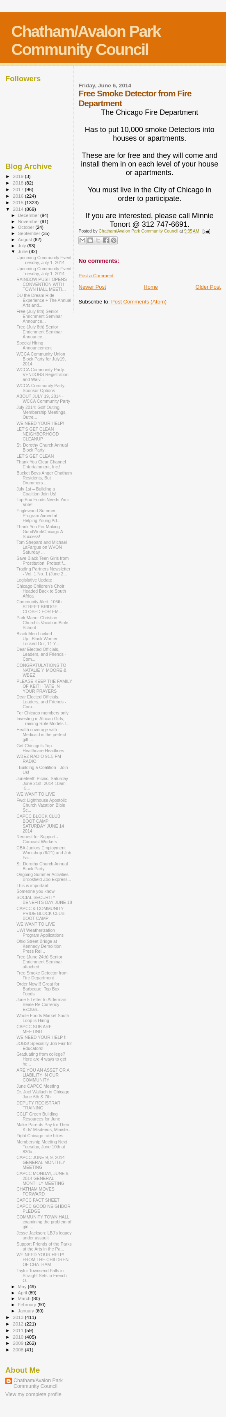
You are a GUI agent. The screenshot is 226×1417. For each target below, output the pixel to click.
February (28, 1304)
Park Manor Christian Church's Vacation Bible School (42, 622)
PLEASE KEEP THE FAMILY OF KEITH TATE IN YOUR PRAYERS (44, 686)
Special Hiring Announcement (34, 345)
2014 (19, 209)
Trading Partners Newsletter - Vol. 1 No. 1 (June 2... (43, 571)
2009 (19, 1343)
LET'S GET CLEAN (35, 456)
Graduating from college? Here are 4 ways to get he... (41, 1059)
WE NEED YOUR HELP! (40, 423)
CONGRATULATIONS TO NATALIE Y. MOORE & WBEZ (41, 670)
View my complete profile (33, 1394)
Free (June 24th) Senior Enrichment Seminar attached (39, 961)
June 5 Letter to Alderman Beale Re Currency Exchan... (41, 1004)
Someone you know (35, 891)
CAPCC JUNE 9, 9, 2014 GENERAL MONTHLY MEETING (40, 1162)
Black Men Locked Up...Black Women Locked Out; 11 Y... (37, 638)
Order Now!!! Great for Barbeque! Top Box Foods (37, 988)
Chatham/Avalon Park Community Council (86, 40)
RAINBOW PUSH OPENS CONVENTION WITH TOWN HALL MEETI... (41, 284)
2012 (19, 1323)
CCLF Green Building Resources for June (38, 1116)
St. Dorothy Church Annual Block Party (42, 447)
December (29, 215)
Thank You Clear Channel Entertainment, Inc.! (41, 464)
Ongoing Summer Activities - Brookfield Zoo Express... (43, 877)
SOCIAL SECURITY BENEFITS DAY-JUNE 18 (44, 900)
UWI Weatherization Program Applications (40, 933)
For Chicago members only (42, 712)
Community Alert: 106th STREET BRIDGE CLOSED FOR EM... (39, 606)
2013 (19, 1317)
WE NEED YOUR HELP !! (41, 1037)
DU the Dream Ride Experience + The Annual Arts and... (43, 300)
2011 (19, 1330)
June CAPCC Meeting (37, 1086)
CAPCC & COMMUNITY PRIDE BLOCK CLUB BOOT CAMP (40, 913)
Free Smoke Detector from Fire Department (42, 975)
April (23, 1292)
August (26, 239)
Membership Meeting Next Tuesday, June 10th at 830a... (41, 1146)
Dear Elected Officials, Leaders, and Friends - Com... (41, 654)
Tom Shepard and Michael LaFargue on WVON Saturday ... (41, 547)
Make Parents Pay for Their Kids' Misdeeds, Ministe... (43, 1127)
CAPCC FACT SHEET (37, 1200)
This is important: (33, 885)
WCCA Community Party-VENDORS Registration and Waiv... (42, 374)
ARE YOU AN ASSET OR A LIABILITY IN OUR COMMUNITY (42, 1075)
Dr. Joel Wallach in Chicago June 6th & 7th (42, 1094)
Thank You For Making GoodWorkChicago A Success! (39, 531)
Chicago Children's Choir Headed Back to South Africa (41, 591)
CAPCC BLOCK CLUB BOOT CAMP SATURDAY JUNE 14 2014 (40, 823)
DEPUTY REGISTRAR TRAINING (38, 1105)
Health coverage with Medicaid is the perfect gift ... (41, 734)
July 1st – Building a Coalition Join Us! (36, 491)
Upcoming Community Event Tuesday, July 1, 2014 (43, 260)
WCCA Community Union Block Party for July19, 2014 (41, 358)
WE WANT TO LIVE (35, 794)
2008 (19, 1349)
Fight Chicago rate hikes (39, 1135)
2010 (19, 1336)
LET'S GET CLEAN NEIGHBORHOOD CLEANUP (37, 434)
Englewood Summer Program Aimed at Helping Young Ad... (38, 515)
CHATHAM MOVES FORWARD (35, 1191)
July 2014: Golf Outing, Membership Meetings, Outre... (41, 412)
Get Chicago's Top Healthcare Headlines (40, 748)
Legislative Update (34, 579)
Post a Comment (96, 275)
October (27, 227)
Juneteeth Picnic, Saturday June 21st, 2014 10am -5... (42, 783)
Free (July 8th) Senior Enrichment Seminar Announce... (39, 316)
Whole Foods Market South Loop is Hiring (42, 1018)
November (29, 221)
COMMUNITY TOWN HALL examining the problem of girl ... (43, 1221)
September (30, 233)
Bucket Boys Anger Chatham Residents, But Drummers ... (44, 477)
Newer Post (92, 287)
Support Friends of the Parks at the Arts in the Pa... (44, 1246)
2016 (19, 196)
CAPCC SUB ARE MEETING (34, 1029)
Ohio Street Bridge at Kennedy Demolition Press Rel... (39, 946)
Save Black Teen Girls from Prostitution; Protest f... (42, 561)
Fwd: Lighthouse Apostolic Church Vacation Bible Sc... (41, 805)
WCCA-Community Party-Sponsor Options (41, 388)
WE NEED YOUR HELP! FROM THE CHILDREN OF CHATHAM (42, 1259)
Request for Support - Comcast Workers (37, 839)
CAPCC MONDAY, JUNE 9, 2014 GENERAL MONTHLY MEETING (43, 1178)
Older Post (208, 287)
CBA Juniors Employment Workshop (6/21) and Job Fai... (43, 852)
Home (151, 287)
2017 (19, 189)
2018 (19, 182)
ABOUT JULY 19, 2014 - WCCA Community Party (43, 399)
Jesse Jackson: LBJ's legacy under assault (43, 1235)
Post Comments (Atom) (139, 302)
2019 (19, 176)
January (27, 1310)
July (22, 245)
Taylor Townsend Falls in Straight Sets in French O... (41, 1275)
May (23, 1286)
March (25, 1298)
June (23, 251)
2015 (19, 202)
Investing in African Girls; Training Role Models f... (42, 721)
